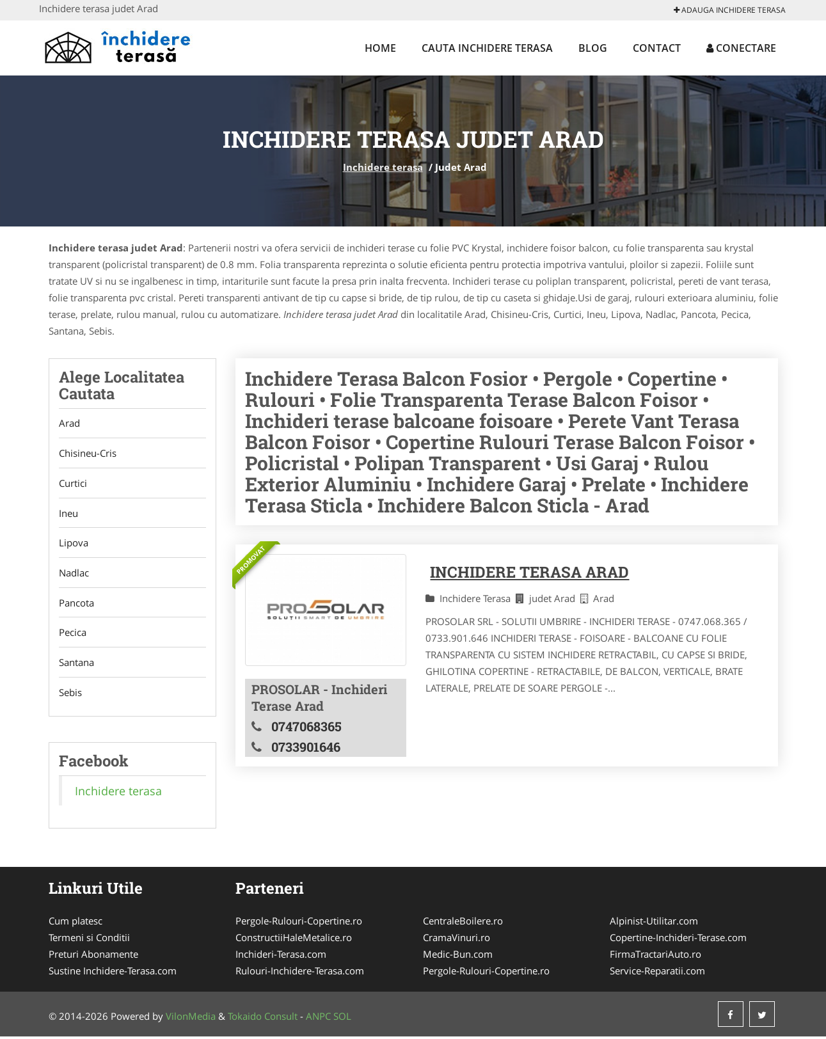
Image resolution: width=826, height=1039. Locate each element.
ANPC (318, 1018)
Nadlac (74, 573)
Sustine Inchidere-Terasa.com (113, 973)
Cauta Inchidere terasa (487, 48)
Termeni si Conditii (89, 939)
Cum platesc (75, 923)
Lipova (73, 543)
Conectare (741, 48)
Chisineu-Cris (87, 453)
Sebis (70, 694)
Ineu (68, 513)
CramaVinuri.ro (456, 939)
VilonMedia (191, 1018)
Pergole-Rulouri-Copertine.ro (298, 923)
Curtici (73, 483)
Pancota (76, 604)
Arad (69, 423)
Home (380, 48)
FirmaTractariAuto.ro (655, 956)
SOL (342, 1018)
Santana (76, 664)
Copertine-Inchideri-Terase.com (678, 939)
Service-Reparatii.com (657, 973)
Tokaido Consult (263, 1018)
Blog (592, 48)
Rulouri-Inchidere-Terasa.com (299, 973)
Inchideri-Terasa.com (280, 956)
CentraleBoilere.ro (463, 923)
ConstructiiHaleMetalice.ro (293, 939)
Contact (657, 48)
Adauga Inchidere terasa (730, 9)
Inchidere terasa (383, 167)
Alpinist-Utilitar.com (654, 923)
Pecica (72, 634)
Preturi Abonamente (93, 956)
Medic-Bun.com (458, 956)
